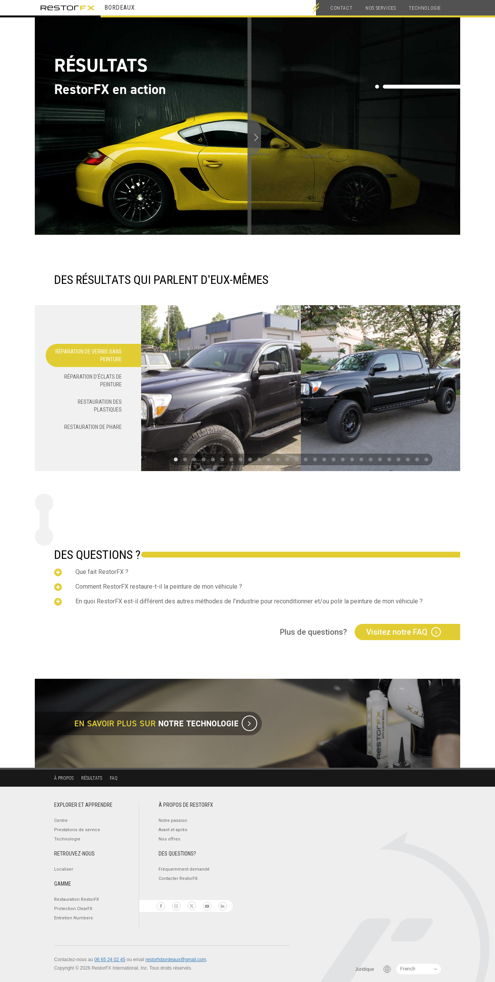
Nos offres (169, 839)
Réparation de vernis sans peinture (88, 355)
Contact (341, 8)
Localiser (63, 869)
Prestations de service (77, 829)
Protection (73, 908)
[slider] (248, 137)
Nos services (380, 8)
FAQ (114, 778)
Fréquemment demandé (184, 869)
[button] (175, 459)
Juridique (364, 969)
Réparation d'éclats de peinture (93, 381)
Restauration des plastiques (100, 406)
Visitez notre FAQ (396, 632)
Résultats (91, 778)
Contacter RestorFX (178, 878)
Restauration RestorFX (76, 899)
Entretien (73, 918)
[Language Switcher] (418, 969)
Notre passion (173, 820)
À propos (63, 778)
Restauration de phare (93, 427)
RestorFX (68, 7)
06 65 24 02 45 (109, 959)
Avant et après (173, 829)
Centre (61, 820)
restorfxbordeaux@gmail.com (175, 959)
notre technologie (198, 723)
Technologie (425, 8)
